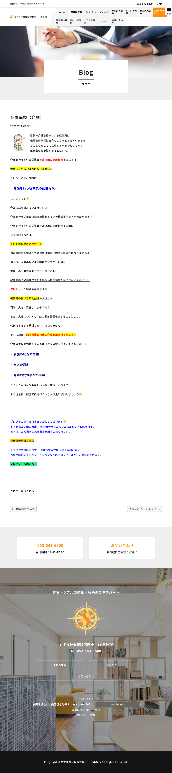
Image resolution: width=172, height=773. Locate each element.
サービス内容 (131, 12)
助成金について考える (144, 509)
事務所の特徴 (61, 21)
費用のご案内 (145, 12)
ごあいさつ (90, 12)
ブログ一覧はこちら (22, 491)
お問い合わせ (117, 21)
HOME (62, 12)
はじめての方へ (159, 12)
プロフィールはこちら (23, 464)
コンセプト (104, 12)
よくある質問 (89, 21)
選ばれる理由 (75, 21)
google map (117, 704)
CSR (104, 21)
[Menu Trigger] (168, 11)
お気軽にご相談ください (122, 547)
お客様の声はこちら (22, 440)
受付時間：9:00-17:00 (50, 547)
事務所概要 (76, 12)
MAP (159, 3)
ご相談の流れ (117, 12)
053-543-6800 (145, 3)
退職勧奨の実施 (23, 509)
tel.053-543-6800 (86, 650)
